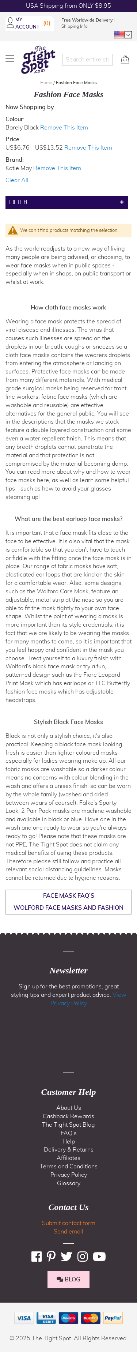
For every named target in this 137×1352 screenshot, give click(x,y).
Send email (68, 1232)
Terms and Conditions (69, 1166)
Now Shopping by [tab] (29, 107)
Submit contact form (68, 1223)
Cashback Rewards (68, 1116)
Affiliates (68, 1158)
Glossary (68, 1183)
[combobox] (87, 59)
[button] (123, 34)
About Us (68, 1108)
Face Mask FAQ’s (68, 896)
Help (68, 1142)
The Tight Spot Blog (68, 1125)
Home (46, 82)
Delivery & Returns (69, 1150)
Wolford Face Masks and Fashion (68, 908)
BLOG (68, 1279)
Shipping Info (74, 26)
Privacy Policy (68, 1175)
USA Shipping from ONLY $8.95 (68, 6)
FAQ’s (69, 1133)
